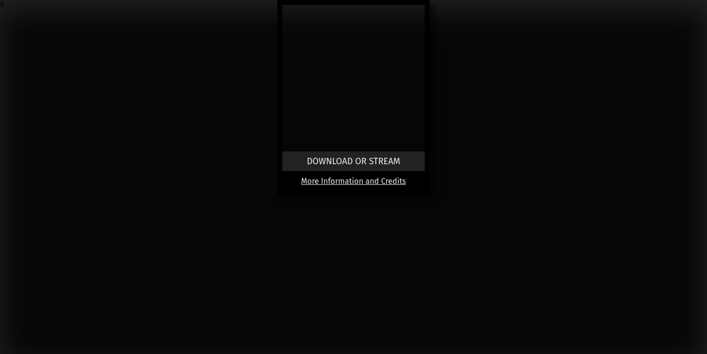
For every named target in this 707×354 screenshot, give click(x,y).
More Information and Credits (353, 181)
